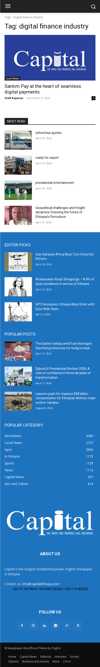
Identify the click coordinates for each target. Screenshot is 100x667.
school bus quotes (49, 133)
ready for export (47, 157)
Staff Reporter (14, 98)
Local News (12, 78)
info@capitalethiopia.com (40, 584)
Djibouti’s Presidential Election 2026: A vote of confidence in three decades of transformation (63, 373)
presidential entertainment (55, 183)
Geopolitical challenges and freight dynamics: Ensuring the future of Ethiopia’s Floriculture (60, 212)
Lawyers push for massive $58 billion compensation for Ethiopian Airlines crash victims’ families (65, 398)
